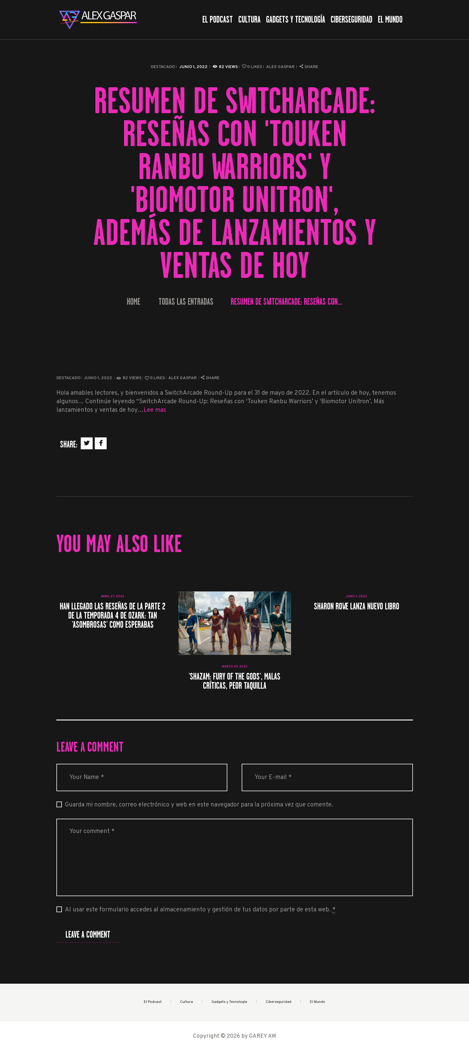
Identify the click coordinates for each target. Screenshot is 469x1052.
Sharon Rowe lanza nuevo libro (356, 606)
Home (133, 302)
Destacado (163, 67)
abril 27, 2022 (112, 596)
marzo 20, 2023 (234, 667)
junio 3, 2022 (356, 596)
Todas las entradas (185, 302)
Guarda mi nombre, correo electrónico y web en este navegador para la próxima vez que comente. (199, 805)
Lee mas (155, 410)
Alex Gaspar (280, 67)
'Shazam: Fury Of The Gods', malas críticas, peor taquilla (234, 681)
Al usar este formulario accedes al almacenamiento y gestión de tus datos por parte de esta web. (200, 910)
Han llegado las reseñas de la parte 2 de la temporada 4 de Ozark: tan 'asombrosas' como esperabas (112, 615)
